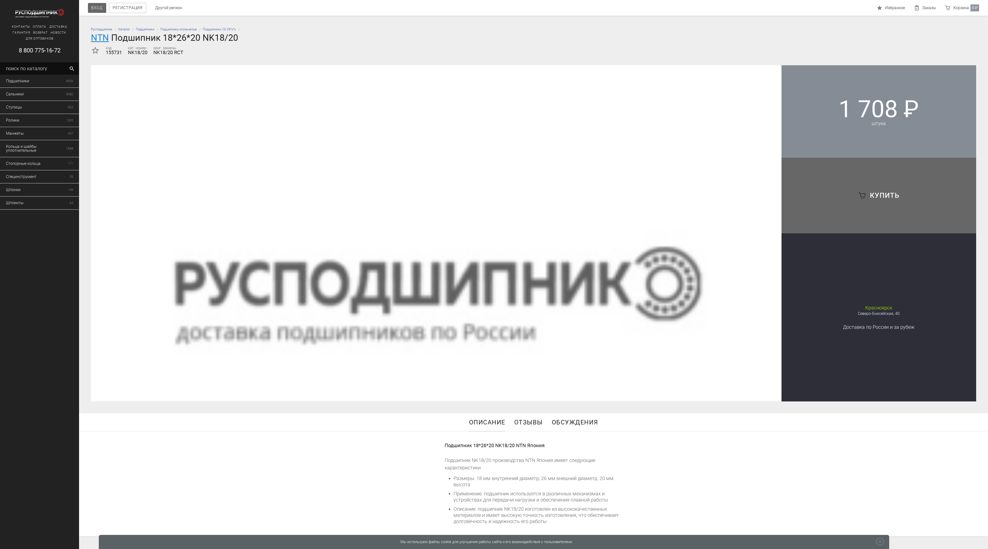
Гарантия (18, 32)
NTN (100, 37)
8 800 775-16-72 (36, 50)
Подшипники (145, 29)
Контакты (17, 26)
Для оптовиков (36, 38)
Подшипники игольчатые (178, 29)
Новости (55, 32)
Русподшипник (101, 29)
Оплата (36, 26)
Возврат (36, 32)
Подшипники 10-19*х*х (219, 29)
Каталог (124, 29)
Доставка (55, 26)
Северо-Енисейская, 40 (879, 313)
